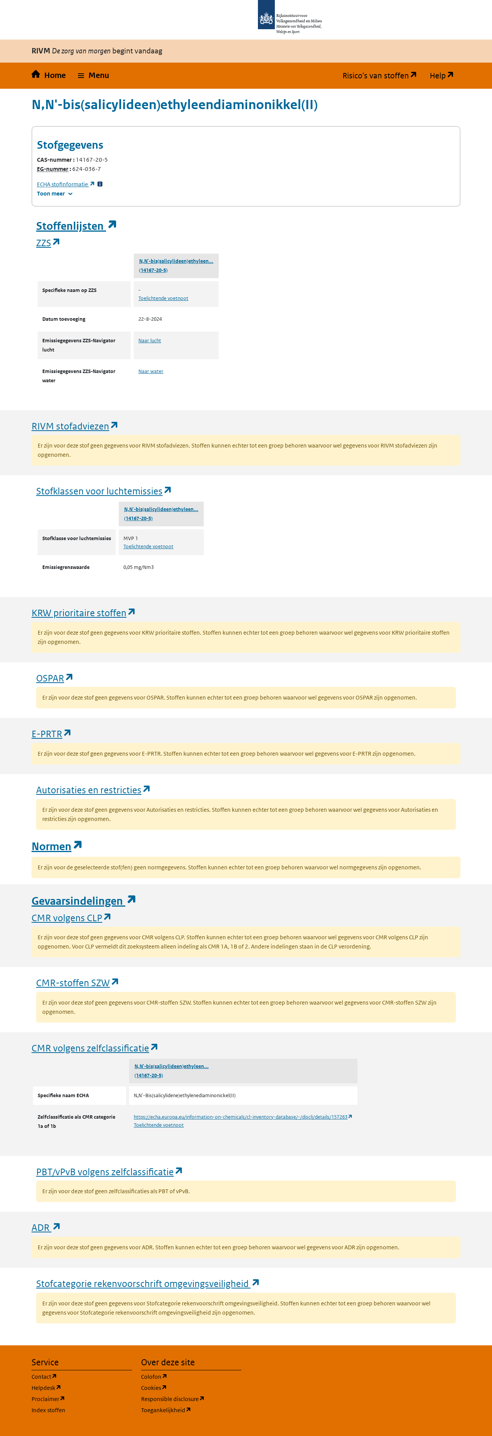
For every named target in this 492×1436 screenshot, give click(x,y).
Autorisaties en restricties (93, 789)
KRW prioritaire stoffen (84, 612)
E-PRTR (52, 733)
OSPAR (55, 677)
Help (445, 75)
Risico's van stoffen (383, 75)
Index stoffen (48, 1410)
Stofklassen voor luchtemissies (104, 490)
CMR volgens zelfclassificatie (95, 1047)
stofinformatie (66, 184)
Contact (81, 1376)
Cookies (191, 1387)
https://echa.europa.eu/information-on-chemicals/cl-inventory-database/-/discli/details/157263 (243, 1117)
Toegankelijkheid (191, 1410)
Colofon (191, 1376)
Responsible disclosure (191, 1399)
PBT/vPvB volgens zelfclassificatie (110, 1171)
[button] (93, 76)
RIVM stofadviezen (75, 425)
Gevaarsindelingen (84, 901)
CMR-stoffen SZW (78, 982)
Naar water (150, 371)
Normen (57, 846)
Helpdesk (82, 1387)
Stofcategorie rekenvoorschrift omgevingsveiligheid (148, 1283)
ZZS (48, 242)
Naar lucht (149, 340)
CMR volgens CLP (72, 917)
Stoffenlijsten (77, 226)
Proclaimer (82, 1399)
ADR (47, 1227)
